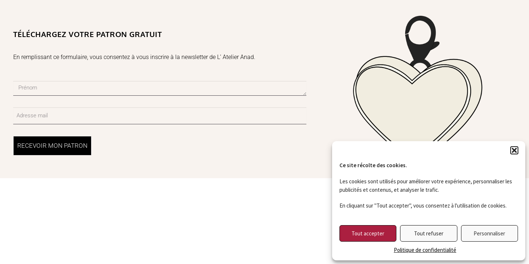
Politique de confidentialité (425, 249)
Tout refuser (428, 233)
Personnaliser (489, 233)
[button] (514, 150)
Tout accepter (368, 233)
